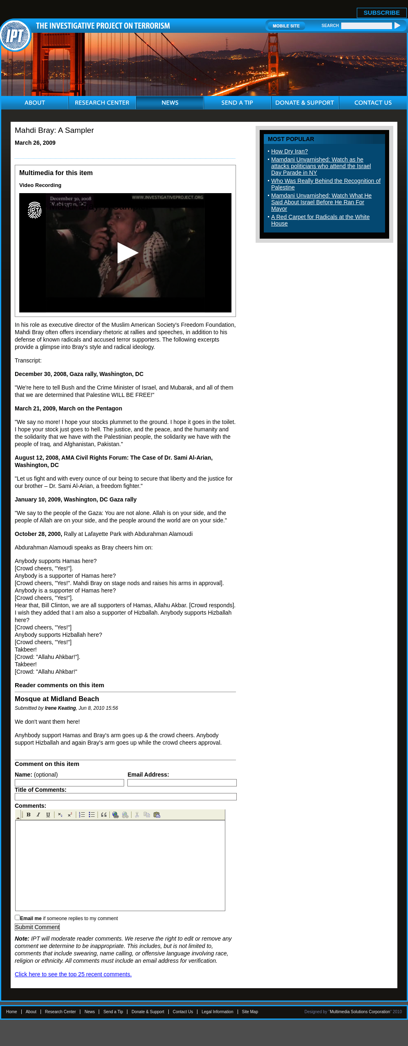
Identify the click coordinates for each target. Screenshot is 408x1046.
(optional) (36, 774)
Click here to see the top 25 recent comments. (73, 974)
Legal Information (217, 1012)
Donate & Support (147, 1012)
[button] (125, 253)
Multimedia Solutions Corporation (360, 1012)
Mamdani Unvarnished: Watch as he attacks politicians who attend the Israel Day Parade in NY (321, 166)
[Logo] (34, 210)
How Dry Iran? (289, 151)
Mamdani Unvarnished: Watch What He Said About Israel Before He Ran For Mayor (321, 202)
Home (11, 1012)
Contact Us (183, 1012)
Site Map (250, 1012)
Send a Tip (113, 1012)
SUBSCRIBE (382, 12)
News (89, 1012)
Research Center (60, 1012)
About (31, 1012)
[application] (125, 252)
